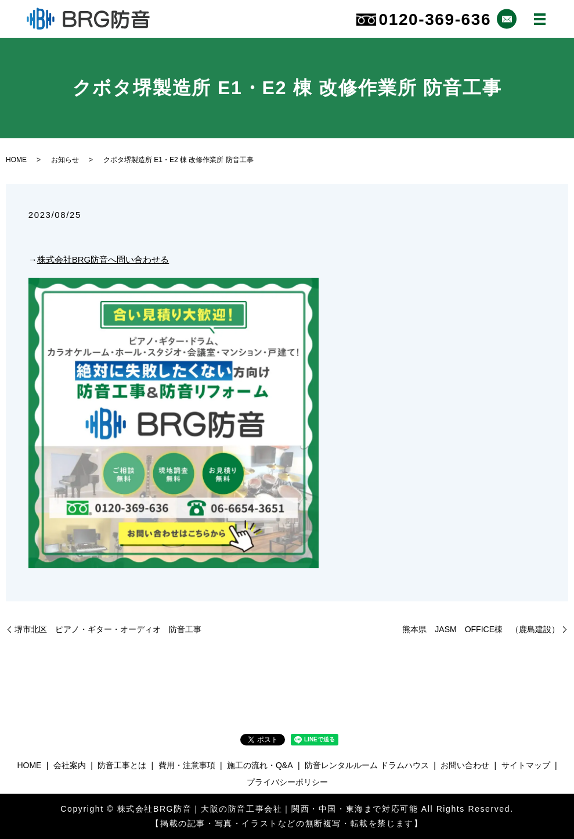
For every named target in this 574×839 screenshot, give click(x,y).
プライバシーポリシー (287, 782)
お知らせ (65, 160)
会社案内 (69, 765)
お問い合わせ (465, 765)
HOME (16, 160)
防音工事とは (122, 765)
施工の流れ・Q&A (260, 765)
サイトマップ (525, 765)
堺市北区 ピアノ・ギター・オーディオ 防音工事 (108, 629)
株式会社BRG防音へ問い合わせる (103, 259)
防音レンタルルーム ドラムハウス (367, 765)
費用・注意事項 (186, 765)
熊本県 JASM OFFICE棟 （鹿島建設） (480, 629)
